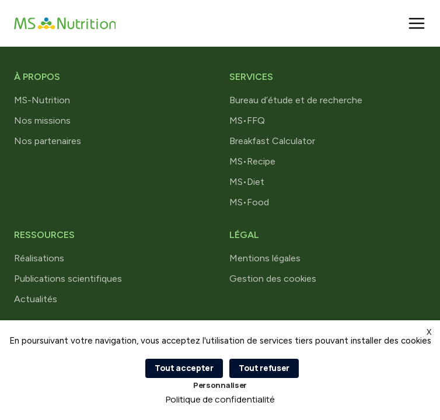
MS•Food (249, 202)
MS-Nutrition (42, 100)
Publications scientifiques (68, 278)
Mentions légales (265, 258)
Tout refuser (264, 367)
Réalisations (39, 258)
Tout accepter (184, 367)
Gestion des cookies (272, 278)
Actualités (35, 298)
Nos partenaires (47, 140)
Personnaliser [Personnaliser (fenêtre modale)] (220, 385)
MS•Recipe (252, 161)
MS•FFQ (247, 120)
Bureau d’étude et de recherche (295, 100)
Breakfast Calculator (272, 140)
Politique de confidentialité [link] (220, 399)
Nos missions (42, 120)
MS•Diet (246, 181)
